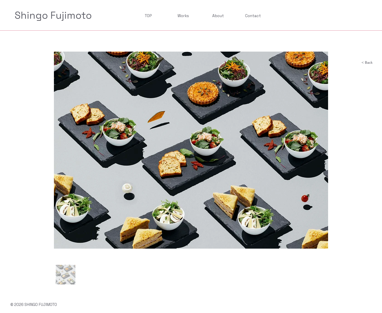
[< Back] (370, 62)
